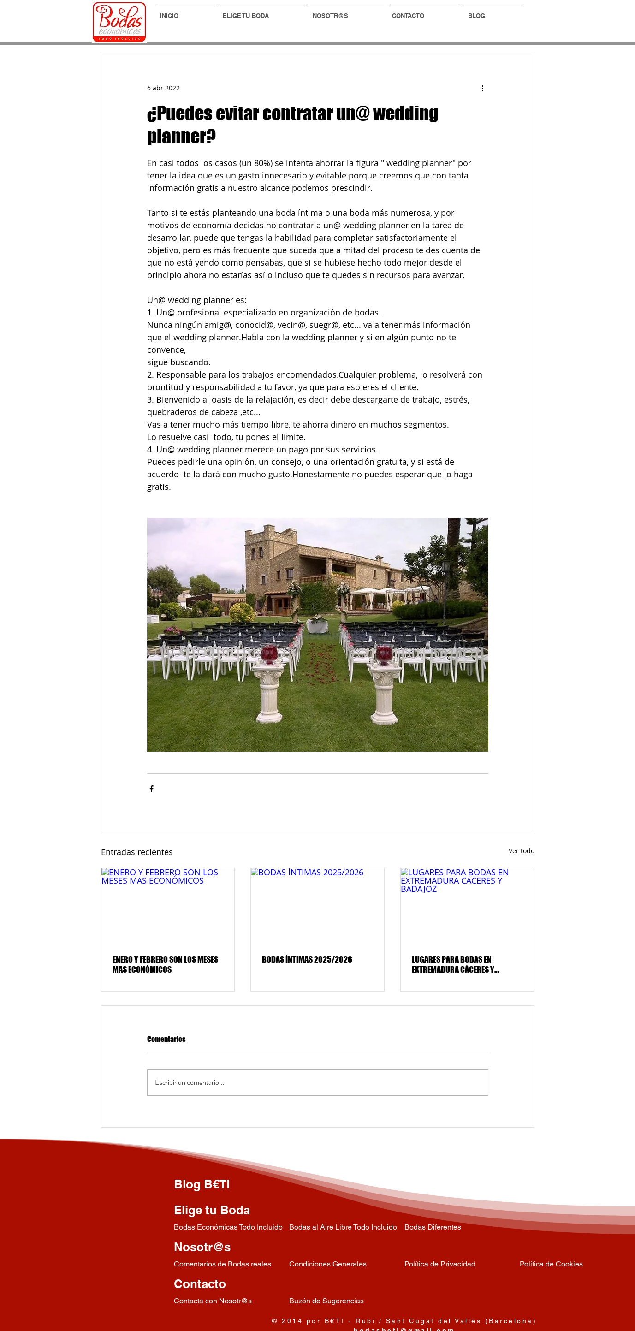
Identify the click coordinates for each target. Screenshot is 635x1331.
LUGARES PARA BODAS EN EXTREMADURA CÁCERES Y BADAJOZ (453, 964)
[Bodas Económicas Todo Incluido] (231, 1227)
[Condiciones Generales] (346, 1264)
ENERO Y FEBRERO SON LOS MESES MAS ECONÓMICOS (165, 964)
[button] (262, 11)
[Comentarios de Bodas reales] (231, 1264)
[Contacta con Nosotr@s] (231, 1301)
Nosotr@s (202, 1247)
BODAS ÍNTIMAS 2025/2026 (307, 959)
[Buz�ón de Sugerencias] (346, 1301)
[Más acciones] (482, 87)
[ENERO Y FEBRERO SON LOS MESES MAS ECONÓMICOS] (168, 905)
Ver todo (521, 850)
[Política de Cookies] (577, 1264)
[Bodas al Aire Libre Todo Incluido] (346, 1227)
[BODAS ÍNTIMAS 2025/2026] (317, 905)
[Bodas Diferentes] (462, 1227)
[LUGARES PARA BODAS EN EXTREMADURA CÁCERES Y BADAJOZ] (467, 905)
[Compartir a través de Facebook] (151, 788)
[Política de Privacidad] (462, 1264)
